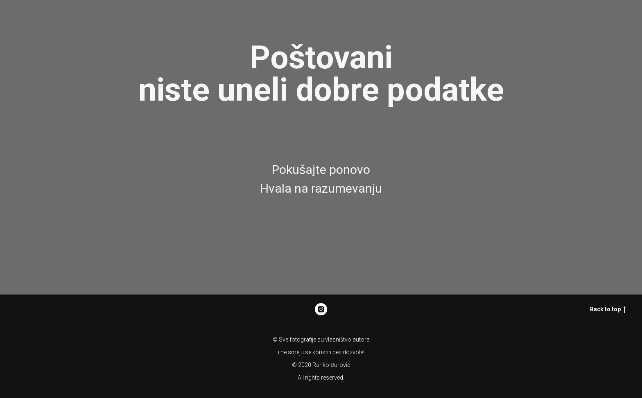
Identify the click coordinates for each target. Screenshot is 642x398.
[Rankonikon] (321, 309)
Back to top (608, 309)
